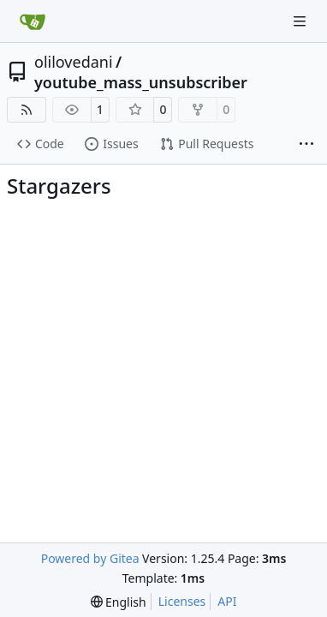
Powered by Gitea (90, 558)
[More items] (306, 145)
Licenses (182, 601)
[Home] (32, 21)
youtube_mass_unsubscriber (140, 82)
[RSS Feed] (26, 110)
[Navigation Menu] (301, 21)
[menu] (118, 602)
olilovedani (73, 61)
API (226, 601)
